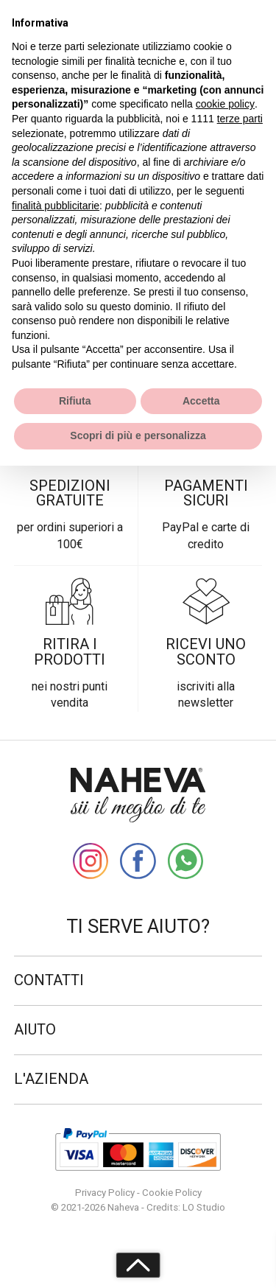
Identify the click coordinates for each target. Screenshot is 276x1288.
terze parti (240, 119)
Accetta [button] (201, 401)
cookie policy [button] (225, 104)
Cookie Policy (172, 1192)
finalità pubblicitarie (55, 205)
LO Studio (204, 1207)
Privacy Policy (105, 1192)
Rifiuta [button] (75, 401)
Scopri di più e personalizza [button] (137, 435)
